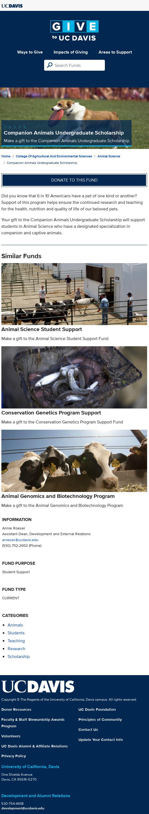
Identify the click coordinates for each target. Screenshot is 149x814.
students (16, 633)
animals (15, 625)
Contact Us (88, 729)
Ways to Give (30, 52)
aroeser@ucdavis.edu (20, 539)
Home (5, 156)
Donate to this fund (74, 180)
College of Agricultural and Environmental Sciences (54, 156)
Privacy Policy (13, 756)
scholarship (19, 656)
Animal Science (109, 156)
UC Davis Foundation (97, 709)
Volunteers (10, 736)
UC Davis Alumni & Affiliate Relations (34, 746)
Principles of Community (100, 719)
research (16, 648)
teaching (16, 641)
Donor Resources (16, 709)
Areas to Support (115, 52)
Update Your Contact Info (100, 739)
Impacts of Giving (71, 52)
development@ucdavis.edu (22, 808)
